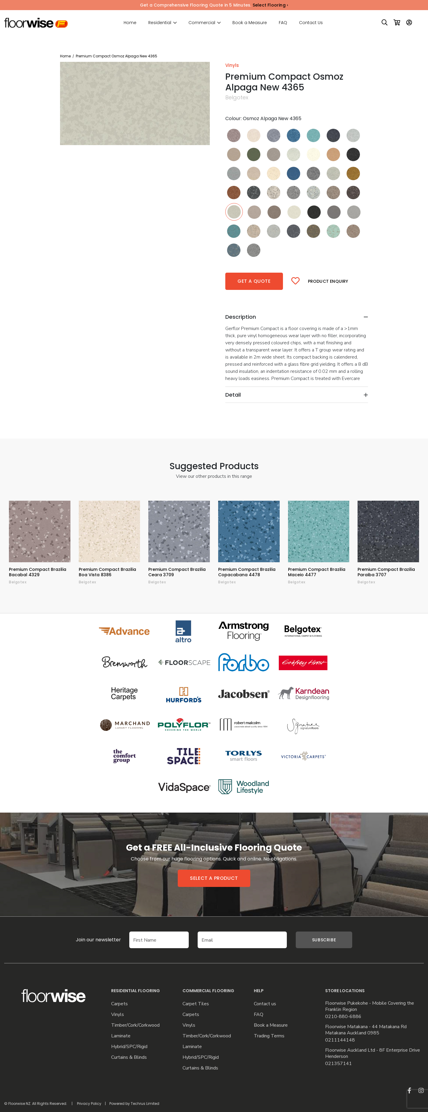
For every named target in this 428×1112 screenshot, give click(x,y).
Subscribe (324, 940)
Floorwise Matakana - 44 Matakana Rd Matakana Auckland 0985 (366, 1030)
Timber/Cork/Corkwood (135, 1025)
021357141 (338, 1064)
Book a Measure (249, 22)
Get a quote (254, 281)
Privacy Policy (89, 1103)
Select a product (214, 878)
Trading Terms (269, 1036)
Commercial (201, 22)
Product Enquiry (328, 281)
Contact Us (311, 22)
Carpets (119, 1004)
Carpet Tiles (195, 1004)
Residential (159, 22)
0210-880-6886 (343, 1017)
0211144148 (340, 1040)
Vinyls (117, 1015)
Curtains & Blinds (129, 1057)
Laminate (120, 1036)
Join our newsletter (89, 939)
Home (130, 22)
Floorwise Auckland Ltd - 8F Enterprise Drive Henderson (372, 1053)
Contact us (265, 1004)
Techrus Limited (145, 1103)
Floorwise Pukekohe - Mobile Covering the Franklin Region (369, 1006)
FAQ (283, 22)
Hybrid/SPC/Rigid (129, 1047)
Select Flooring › (270, 5)
